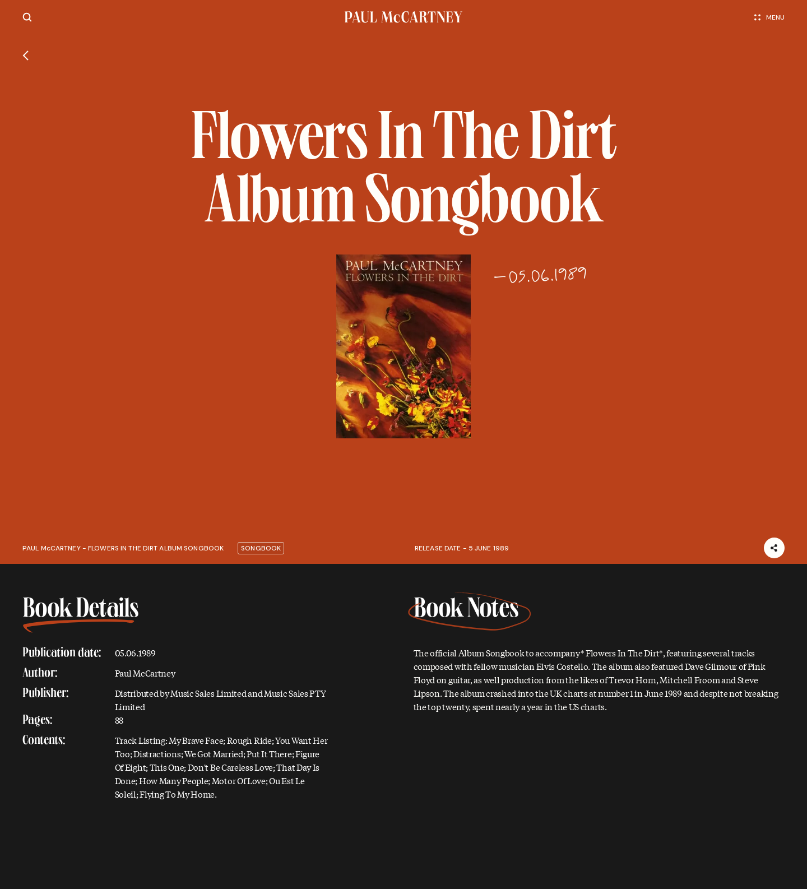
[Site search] (27, 17)
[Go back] (25, 55)
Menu (769, 17)
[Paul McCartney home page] (403, 17)
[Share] (774, 548)
